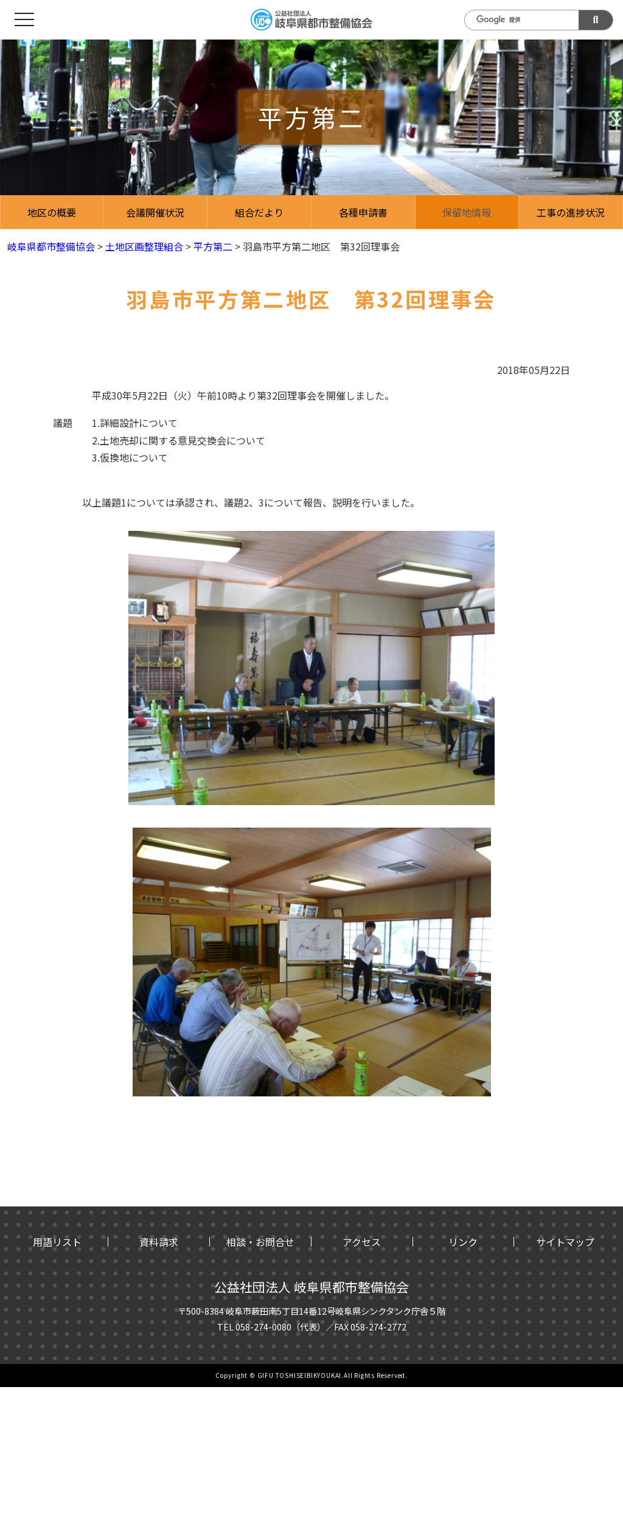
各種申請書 (363, 212)
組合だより (259, 212)
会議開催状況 (155, 212)
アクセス (362, 1242)
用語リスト (57, 1242)
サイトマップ (565, 1242)
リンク (463, 1242)
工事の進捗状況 (571, 212)
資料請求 (158, 1242)
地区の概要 (51, 212)
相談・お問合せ (260, 1242)
